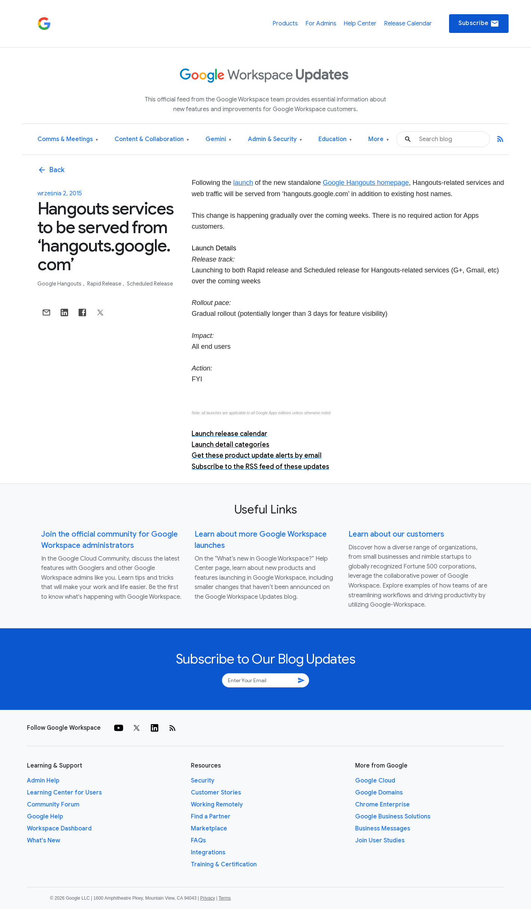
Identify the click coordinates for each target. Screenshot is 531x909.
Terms (225, 898)
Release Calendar (408, 23)
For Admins (320, 23)
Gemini (218, 139)
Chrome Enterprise (382, 804)
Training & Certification (224, 864)
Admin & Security (275, 139)
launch (243, 182)
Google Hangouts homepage (366, 182)
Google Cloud (375, 780)
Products (285, 23)
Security (202, 780)
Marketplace (209, 828)
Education (335, 139)
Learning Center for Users (64, 792)
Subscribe (478, 23)
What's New (43, 840)
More (378, 139)
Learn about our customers (396, 534)
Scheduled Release (150, 283)
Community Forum (53, 804)
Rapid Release (104, 283)
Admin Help (43, 780)
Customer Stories (216, 792)
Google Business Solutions (392, 816)
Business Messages (382, 828)
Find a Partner (211, 816)
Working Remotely (217, 804)
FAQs (198, 840)
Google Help (45, 816)
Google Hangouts (60, 283)
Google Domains (379, 792)
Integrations (208, 852)
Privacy (207, 898)
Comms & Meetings (67, 139)
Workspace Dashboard (59, 828)
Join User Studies (380, 840)
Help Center (360, 23)
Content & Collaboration (152, 139)
